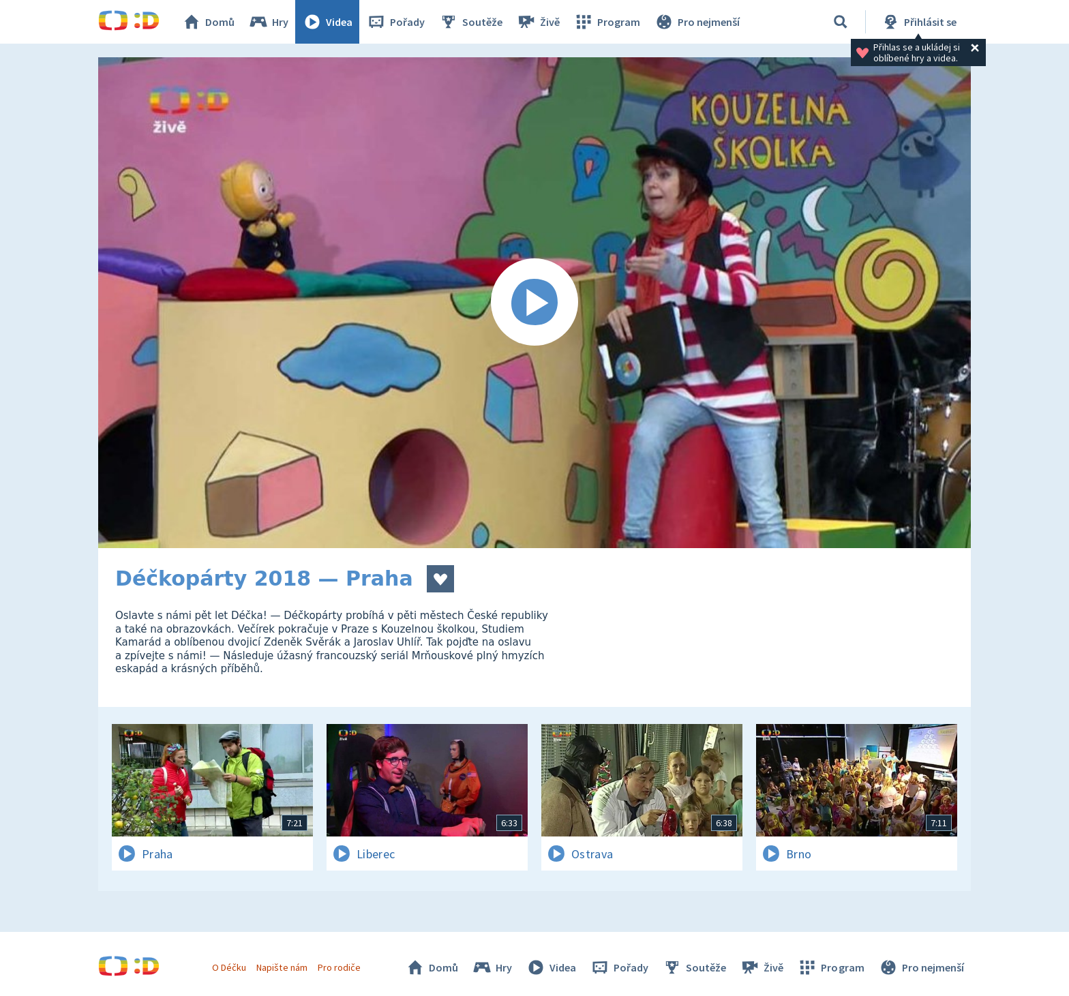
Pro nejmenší (697, 22)
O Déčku (229, 967)
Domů (208, 22)
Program (606, 22)
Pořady (395, 22)
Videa (327, 22)
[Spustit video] (534, 302)
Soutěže (470, 22)
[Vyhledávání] (840, 22)
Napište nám (281, 967)
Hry (268, 22)
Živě (538, 22)
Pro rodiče (339, 967)
